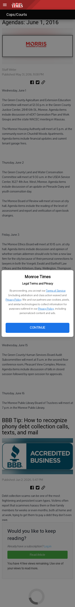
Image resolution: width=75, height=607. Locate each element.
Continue (37, 328)
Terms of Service (56, 291)
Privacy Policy (13, 300)
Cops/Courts (16, 14)
